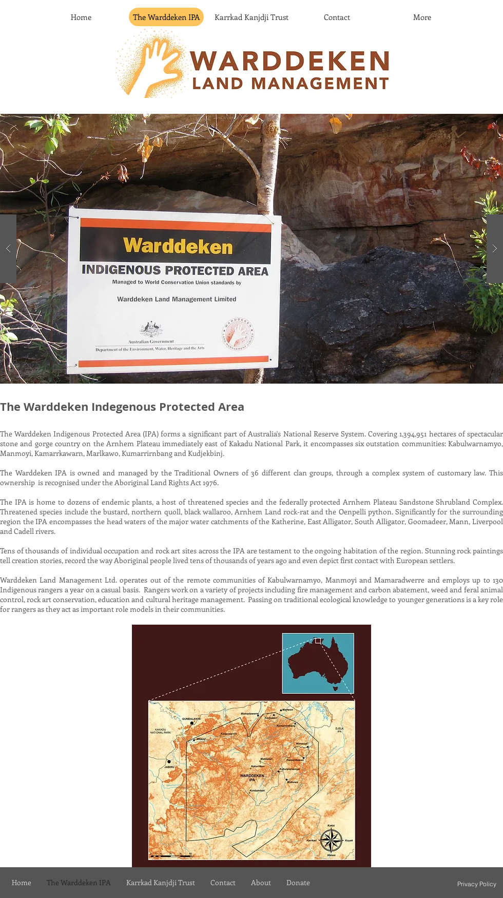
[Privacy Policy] (476, 883)
